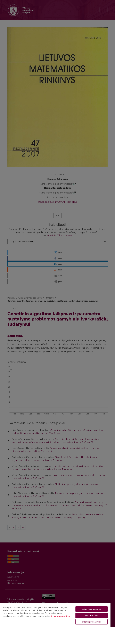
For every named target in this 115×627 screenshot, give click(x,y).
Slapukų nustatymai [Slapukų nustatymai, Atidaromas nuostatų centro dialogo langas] (91, 622)
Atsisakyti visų (91, 615)
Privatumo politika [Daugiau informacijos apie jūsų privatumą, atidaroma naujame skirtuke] (60, 616)
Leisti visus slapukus (91, 609)
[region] (55, 615)
